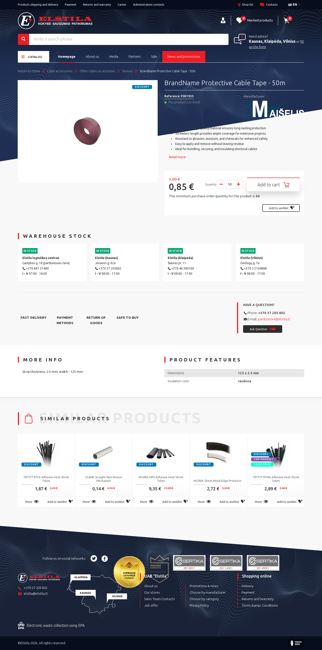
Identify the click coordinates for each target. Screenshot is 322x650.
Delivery (247, 586)
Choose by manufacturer (208, 592)
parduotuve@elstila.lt (274, 319)
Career (122, 4)
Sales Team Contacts (159, 599)
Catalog (31, 56)
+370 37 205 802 (271, 313)
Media (113, 56)
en (292, 4)
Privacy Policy (199, 605)
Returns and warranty (97, 4)
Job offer (151, 605)
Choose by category (204, 599)
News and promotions (183, 56)
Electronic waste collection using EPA (51, 625)
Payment (70, 4)
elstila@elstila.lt (33, 594)
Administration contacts (148, 4)
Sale (154, 56)
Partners (135, 56)
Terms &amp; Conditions (260, 605)
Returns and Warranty (258, 599)
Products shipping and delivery (38, 4)
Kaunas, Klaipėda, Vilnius (272, 41)
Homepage (66, 56)
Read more (177, 157)
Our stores (152, 592)
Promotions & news (204, 586)
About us (92, 56)
